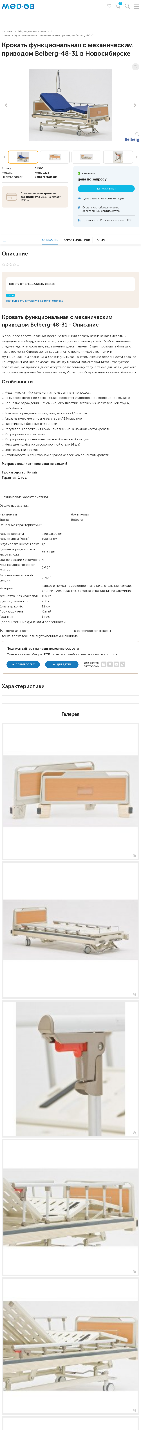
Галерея (101, 240)
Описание (50, 240)
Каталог (7, 31)
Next (135, 105)
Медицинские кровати (33, 31)
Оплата (87, 207)
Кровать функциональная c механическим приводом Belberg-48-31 (48, 35)
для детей (62, 664)
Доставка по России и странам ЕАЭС (107, 220)
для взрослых (23, 664)
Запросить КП (106, 188)
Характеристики (77, 240)
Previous (6, 105)
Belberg (40, 177)
